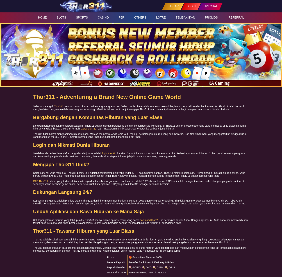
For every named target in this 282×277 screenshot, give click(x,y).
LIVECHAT (210, 6)
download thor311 (150, 220)
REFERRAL (236, 17)
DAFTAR (173, 6)
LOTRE (161, 17)
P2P (121, 17)
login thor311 (109, 153)
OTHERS (140, 17)
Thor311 (58, 106)
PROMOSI (212, 17)
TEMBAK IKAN (185, 17)
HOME (42, 17)
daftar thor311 (88, 128)
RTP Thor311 (40, 181)
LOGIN (191, 6)
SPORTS (82, 17)
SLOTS (61, 17)
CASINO (103, 17)
